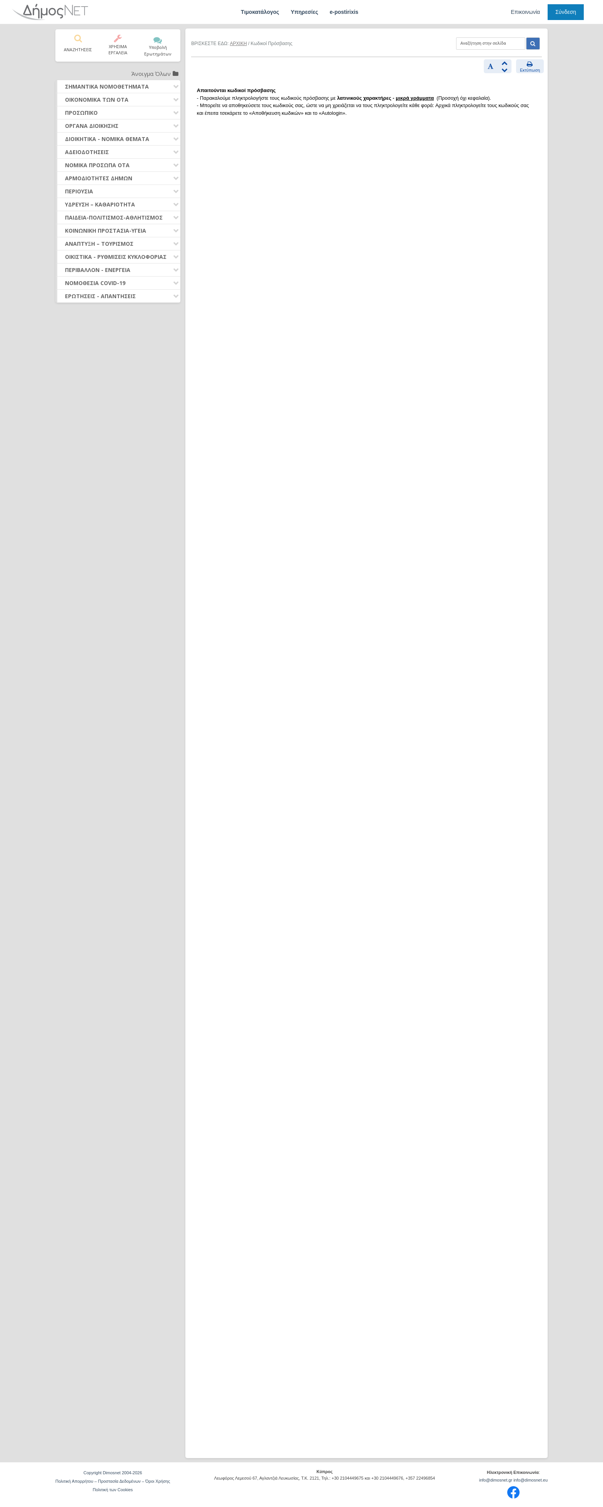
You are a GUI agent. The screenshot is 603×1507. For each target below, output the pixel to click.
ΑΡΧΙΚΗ (238, 43)
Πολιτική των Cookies (113, 1489)
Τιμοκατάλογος (260, 12)
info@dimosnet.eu (530, 1480)
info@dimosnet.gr (495, 1480)
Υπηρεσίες (304, 12)
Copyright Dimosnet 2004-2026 (112, 1472)
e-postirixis (344, 12)
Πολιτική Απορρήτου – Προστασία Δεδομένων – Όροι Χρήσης (112, 1481)
